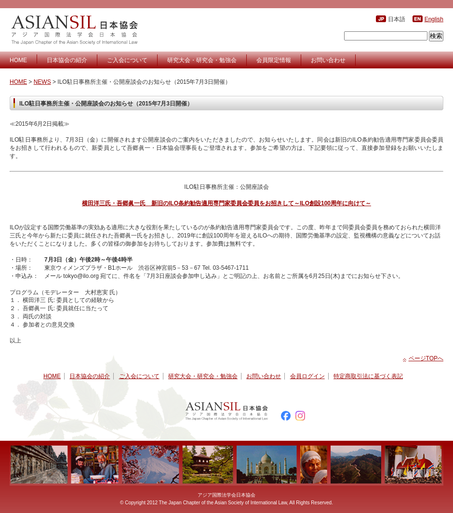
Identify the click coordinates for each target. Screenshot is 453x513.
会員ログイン (307, 376)
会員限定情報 (273, 60)
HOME (18, 60)
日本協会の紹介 (67, 60)
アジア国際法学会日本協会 (76, 30)
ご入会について (127, 60)
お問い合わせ (328, 60)
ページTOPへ (426, 358)
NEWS (42, 82)
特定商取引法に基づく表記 (368, 376)
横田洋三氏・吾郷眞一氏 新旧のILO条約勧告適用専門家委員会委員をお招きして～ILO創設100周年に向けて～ (226, 203)
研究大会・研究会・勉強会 (202, 60)
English (434, 19)
